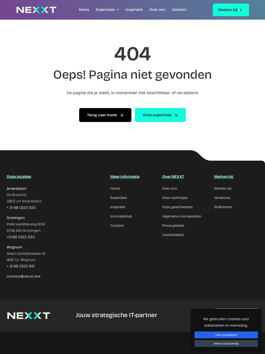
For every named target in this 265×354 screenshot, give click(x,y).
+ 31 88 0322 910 (21, 266)
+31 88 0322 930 (21, 237)
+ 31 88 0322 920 (21, 207)
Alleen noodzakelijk (226, 343)
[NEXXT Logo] (36, 8)
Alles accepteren (226, 335)
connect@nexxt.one (24, 276)
